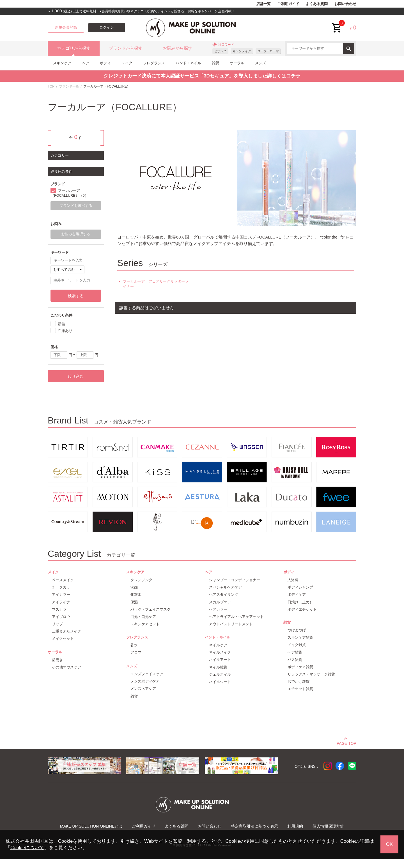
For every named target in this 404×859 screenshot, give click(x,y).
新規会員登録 (66, 27)
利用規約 (295, 826)
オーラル (237, 63)
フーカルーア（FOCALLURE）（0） (69, 193)
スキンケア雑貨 (300, 637)
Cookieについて (27, 847)
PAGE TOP (346, 742)
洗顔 (134, 587)
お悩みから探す (177, 48)
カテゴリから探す (74, 48)
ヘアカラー (218, 609)
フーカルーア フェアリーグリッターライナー (156, 283)
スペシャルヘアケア (225, 587)
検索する (76, 296)
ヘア (85, 63)
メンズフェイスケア (146, 674)
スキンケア (62, 63)
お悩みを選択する (75, 234)
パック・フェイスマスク (150, 609)
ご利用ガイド (288, 4)
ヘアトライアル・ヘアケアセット (236, 617)
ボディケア (297, 594)
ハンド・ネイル (188, 63)
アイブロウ (61, 617)
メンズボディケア (145, 681)
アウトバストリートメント (231, 624)
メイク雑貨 (297, 645)
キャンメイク (242, 51)
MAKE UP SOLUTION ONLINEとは (91, 826)
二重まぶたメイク (66, 631)
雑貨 (215, 63)
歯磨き (57, 660)
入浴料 (293, 580)
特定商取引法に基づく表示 (254, 826)
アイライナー (63, 602)
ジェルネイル (220, 674)
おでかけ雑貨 (298, 681)
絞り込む (76, 376)
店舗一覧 (263, 4)
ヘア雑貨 (295, 652)
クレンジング (141, 580)
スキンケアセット (145, 624)
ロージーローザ (268, 51)
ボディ (105, 63)
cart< (337, 23)
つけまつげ (297, 630)
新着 (61, 324)
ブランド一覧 (69, 86)
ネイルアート (220, 660)
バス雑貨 (295, 660)
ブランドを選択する (75, 206)
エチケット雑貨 (300, 689)
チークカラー (63, 587)
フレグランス (154, 63)
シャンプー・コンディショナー (234, 580)
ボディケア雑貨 (300, 667)
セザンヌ (220, 51)
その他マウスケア (66, 667)
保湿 (134, 602)
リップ (57, 624)
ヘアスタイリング (223, 594)
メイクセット (63, 638)
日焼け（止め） (300, 602)
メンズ (260, 63)
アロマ (135, 652)
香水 (134, 645)
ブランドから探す (126, 48)
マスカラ (59, 609)
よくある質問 (317, 4)
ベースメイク (63, 580)
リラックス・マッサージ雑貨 (311, 674)
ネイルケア (218, 645)
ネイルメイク (220, 652)
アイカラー (61, 594)
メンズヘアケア (143, 688)
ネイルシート (220, 682)
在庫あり (65, 331)
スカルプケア (220, 602)
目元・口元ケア (143, 617)
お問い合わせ (345, 4)
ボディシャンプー (302, 587)
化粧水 (135, 594)
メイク (126, 63)
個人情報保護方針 (328, 826)
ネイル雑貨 (218, 667)
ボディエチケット (302, 609)
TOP (51, 86)
